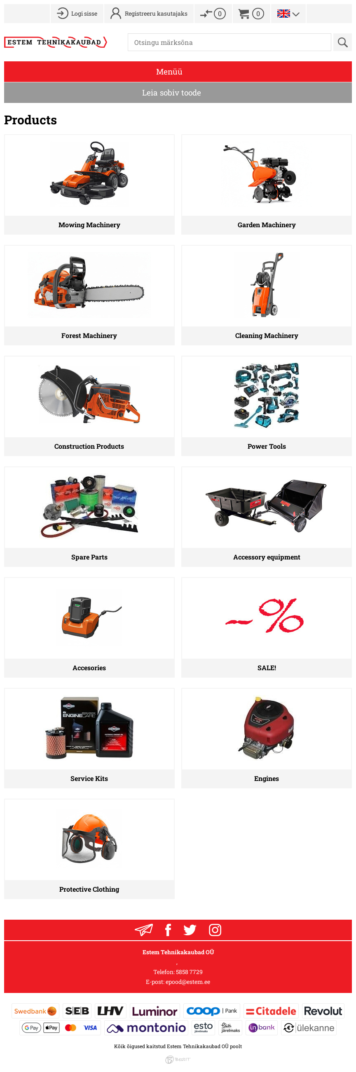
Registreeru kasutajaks (156, 13)
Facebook (168, 930)
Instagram (215, 930)
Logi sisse (84, 13)
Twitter (190, 930)
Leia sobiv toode (171, 92)
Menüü (169, 71)
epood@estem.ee (188, 982)
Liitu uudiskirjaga (144, 930)
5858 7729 (189, 972)
